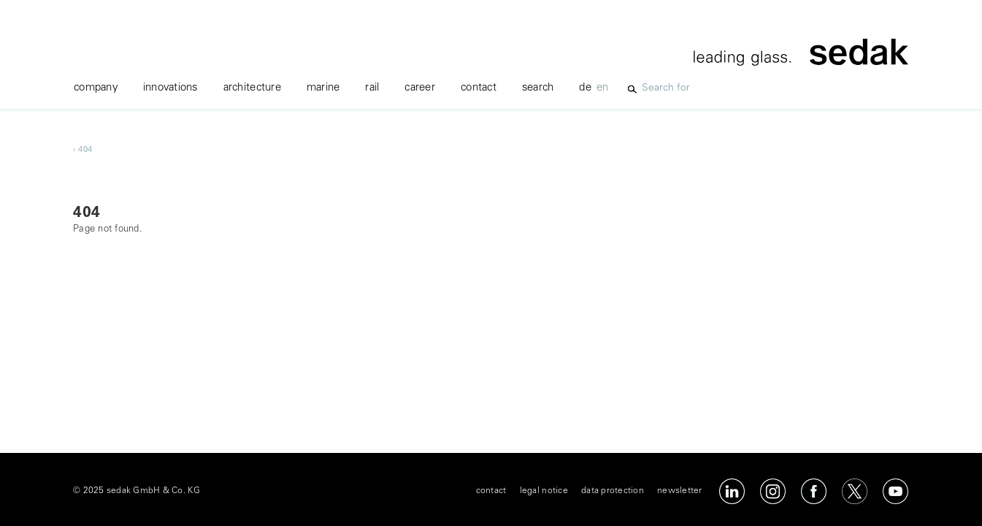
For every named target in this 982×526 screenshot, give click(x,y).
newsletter (679, 491)
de (585, 88)
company (96, 88)
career (419, 88)
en (603, 88)
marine (323, 88)
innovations (170, 88)
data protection (612, 491)
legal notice (544, 491)
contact (478, 88)
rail (372, 88)
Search (538, 88)
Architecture (252, 88)
